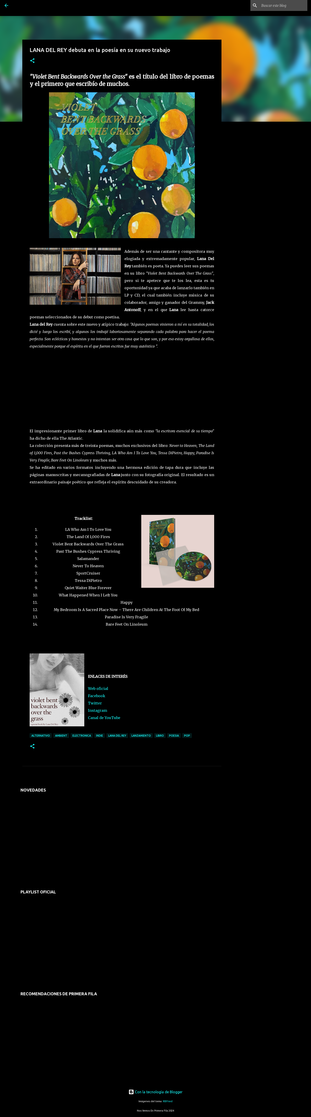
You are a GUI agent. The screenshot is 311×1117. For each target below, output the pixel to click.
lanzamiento (141, 735)
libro (160, 735)
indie (99, 735)
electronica (81, 735)
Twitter (95, 703)
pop (187, 735)
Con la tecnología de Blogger (155, 1092)
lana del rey (117, 735)
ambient (61, 735)
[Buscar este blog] (283, 5)
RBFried (167, 1101)
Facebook (96, 696)
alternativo (40, 735)
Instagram (97, 710)
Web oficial (98, 688)
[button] (32, 61)
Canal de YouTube (104, 717)
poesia (174, 735)
